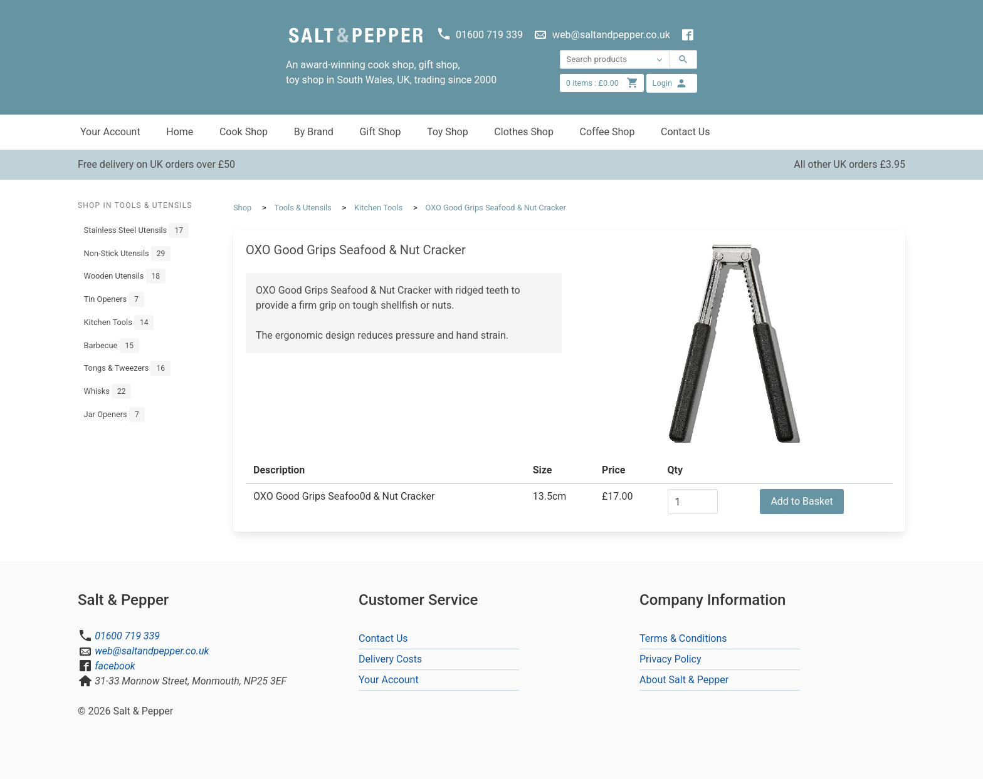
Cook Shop (243, 132)
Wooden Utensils (125, 276)
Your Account (110, 132)
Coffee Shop (607, 132)
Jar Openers (114, 414)
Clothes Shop (524, 132)
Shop (242, 207)
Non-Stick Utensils (127, 253)
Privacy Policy (670, 659)
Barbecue (111, 345)
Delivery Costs (390, 659)
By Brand (314, 132)
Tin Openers (114, 299)
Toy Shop (447, 132)
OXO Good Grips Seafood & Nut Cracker (496, 207)
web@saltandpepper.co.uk (152, 651)
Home (179, 132)
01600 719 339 (127, 636)
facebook (115, 666)
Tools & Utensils (302, 207)
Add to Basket (801, 501)
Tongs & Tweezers (127, 368)
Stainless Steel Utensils (136, 230)
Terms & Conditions (683, 638)
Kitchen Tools (119, 322)
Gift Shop (380, 132)
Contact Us (685, 132)
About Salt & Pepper (683, 680)
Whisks (108, 391)
